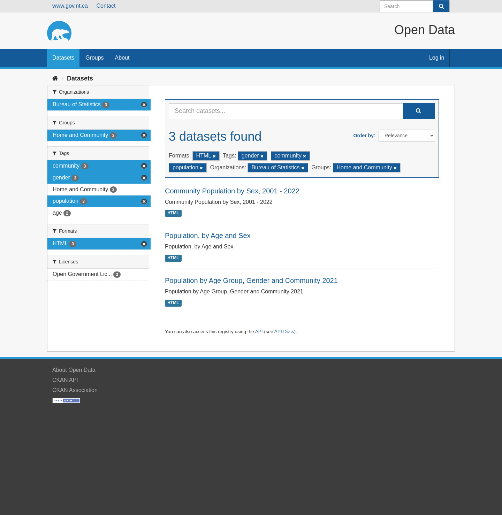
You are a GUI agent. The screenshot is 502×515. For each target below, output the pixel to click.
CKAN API (65, 380)
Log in (436, 58)
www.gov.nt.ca (70, 6)
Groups (94, 58)
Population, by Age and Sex (208, 235)
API (259, 331)
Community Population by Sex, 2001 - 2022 (232, 191)
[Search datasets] (415, 6)
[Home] (55, 78)
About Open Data (74, 370)
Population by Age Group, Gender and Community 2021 (251, 280)
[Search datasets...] (286, 111)
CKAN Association (75, 390)
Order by (363, 135)
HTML (173, 213)
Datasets (63, 58)
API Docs (284, 331)
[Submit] (441, 6)
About (122, 58)
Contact (105, 6)
